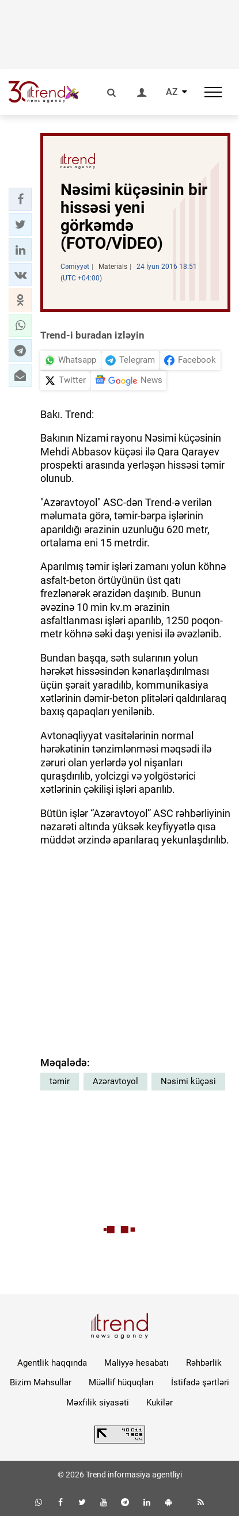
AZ (172, 92)
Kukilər (159, 1402)
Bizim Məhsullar (40, 1382)
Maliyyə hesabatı (136, 1363)
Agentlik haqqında (52, 1363)
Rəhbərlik (204, 1363)
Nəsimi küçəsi (188, 1081)
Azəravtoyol (115, 1081)
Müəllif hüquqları (121, 1382)
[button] (20, 199)
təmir (60, 1081)
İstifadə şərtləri (200, 1382)
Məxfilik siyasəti (97, 1402)
